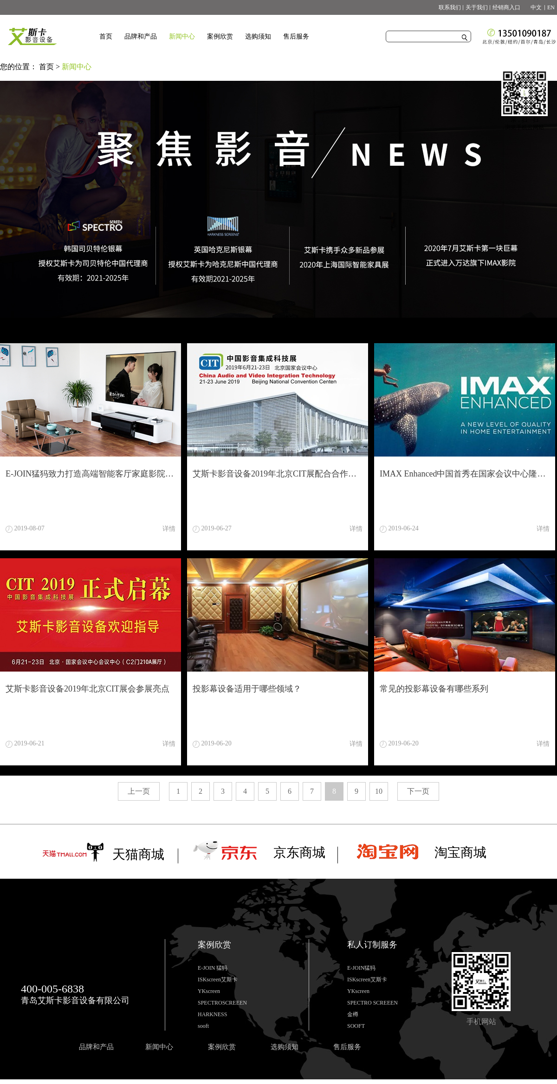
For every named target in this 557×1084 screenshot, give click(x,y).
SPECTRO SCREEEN (372, 1002)
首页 (105, 36)
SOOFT (356, 1026)
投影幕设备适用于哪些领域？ (247, 688)
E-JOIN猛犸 (361, 968)
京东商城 (299, 852)
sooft (203, 1026)
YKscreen (209, 991)
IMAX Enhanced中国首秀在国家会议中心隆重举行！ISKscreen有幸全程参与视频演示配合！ (465, 473)
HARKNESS (212, 1014)
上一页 (139, 791)
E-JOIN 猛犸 (212, 968)
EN (551, 7)
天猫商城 (138, 854)
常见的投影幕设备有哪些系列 (434, 688)
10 (378, 791)
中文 (533, 7)
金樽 (352, 1014)
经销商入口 (506, 7)
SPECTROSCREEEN (222, 1002)
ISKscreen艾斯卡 (218, 979)
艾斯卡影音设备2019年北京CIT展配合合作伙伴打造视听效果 (278, 473)
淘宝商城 (460, 852)
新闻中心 (76, 67)
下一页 (418, 791)
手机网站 (481, 1021)
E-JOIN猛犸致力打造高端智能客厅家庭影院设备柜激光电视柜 (90, 473)
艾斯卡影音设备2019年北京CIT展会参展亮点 (87, 688)
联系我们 (450, 7)
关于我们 (477, 7)
